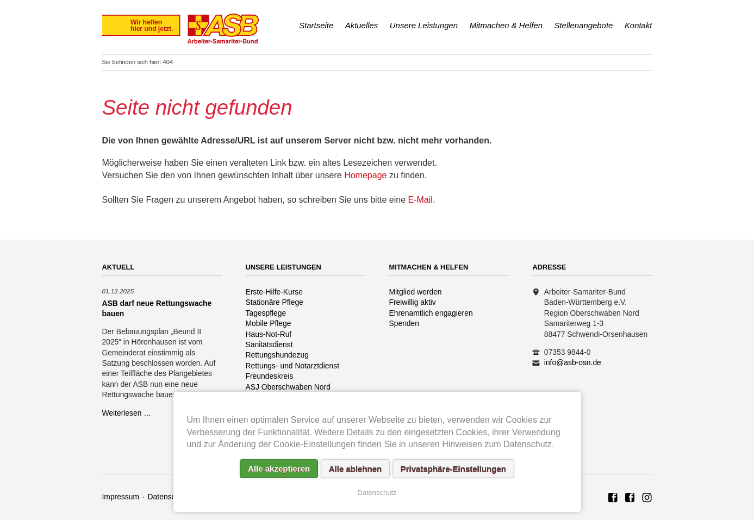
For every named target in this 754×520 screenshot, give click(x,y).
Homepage (365, 175)
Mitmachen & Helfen (506, 25)
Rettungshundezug (277, 354)
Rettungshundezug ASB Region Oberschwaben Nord (647, 498)
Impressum (121, 496)
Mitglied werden (415, 291)
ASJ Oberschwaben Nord (288, 387)
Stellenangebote (583, 25)
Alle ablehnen (355, 468)
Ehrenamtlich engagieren (431, 313)
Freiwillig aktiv (412, 302)
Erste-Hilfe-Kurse (274, 291)
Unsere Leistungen (424, 25)
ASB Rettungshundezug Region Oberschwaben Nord (630, 498)
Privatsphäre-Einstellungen (453, 468)
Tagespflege (266, 313)
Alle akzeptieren (279, 468)
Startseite (316, 25)
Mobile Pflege (268, 323)
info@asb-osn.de (572, 362)
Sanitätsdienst (269, 344)
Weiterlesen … (127, 413)
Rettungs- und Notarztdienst (293, 365)
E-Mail (420, 199)
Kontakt (638, 25)
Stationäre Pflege (274, 302)
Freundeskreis (270, 376)
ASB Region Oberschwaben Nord (613, 498)
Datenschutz (169, 496)
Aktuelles (361, 25)
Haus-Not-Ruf (269, 334)
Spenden (404, 323)
